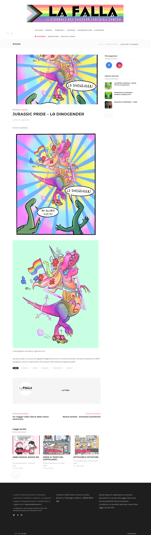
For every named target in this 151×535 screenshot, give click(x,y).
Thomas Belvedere (20, 459)
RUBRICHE (59, 30)
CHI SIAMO (39, 30)
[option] (26, 449)
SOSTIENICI (41, 36)
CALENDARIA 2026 (84, 30)
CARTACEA (71, 30)
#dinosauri (45, 368)
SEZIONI (48, 30)
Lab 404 (23, 530)
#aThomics (25, 368)
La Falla (15, 120)
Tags (15, 368)
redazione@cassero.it (33, 500)
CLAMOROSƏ (99, 30)
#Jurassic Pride (57, 368)
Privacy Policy (132, 530)
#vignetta (70, 368)
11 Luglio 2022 (24, 120)
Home (100, 44)
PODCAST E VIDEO (68, 36)
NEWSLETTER (53, 36)
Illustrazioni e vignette (111, 44)
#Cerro (35, 368)
